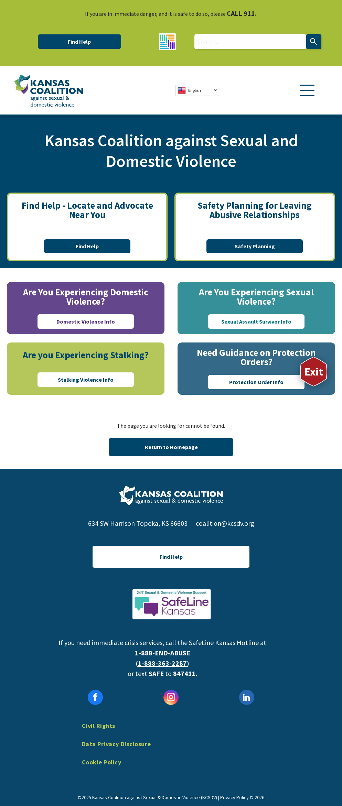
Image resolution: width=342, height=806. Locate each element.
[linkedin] (246, 698)
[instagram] (171, 698)
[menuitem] (171, 731)
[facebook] (95, 698)
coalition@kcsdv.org (225, 523)
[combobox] (250, 41)
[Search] (313, 41)
